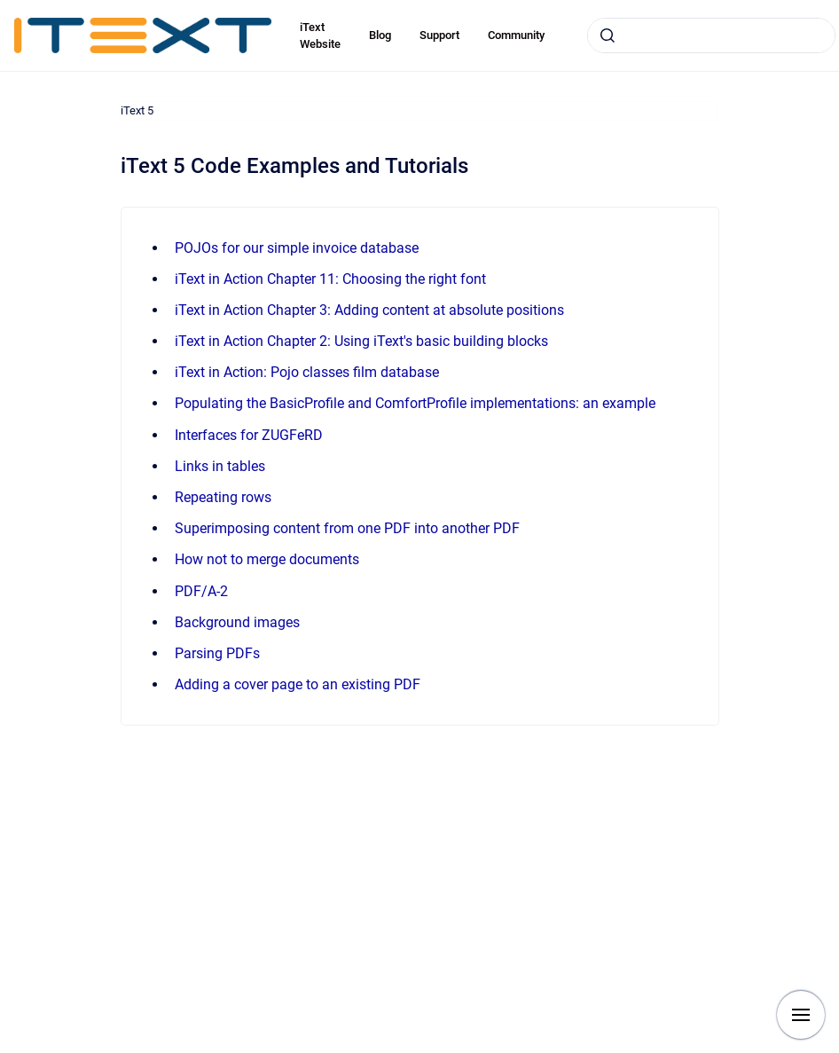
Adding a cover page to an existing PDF (297, 684)
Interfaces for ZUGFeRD (249, 435)
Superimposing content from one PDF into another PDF (347, 528)
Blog (380, 35)
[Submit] (607, 35)
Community (516, 35)
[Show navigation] (801, 1015)
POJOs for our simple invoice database (297, 248)
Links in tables (220, 466)
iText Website (320, 35)
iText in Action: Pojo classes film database (307, 372)
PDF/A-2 (201, 591)
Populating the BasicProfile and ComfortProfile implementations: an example (415, 403)
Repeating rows (223, 497)
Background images (237, 622)
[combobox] (711, 35)
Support (439, 35)
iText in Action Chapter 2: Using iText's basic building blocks (361, 341)
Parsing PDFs (217, 653)
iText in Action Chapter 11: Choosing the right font (330, 279)
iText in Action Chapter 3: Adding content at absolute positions (369, 310)
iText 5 (137, 110)
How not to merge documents (267, 559)
